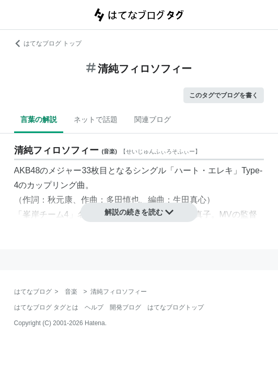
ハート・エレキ (204, 170)
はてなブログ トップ (48, 43)
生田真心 (189, 199)
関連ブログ (152, 119)
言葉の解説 (38, 119)
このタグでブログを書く (223, 95)
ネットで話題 (96, 119)
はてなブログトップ (175, 307)
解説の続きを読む (139, 212)
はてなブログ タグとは (46, 307)
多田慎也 (123, 199)
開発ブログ (125, 307)
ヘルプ (94, 307)
